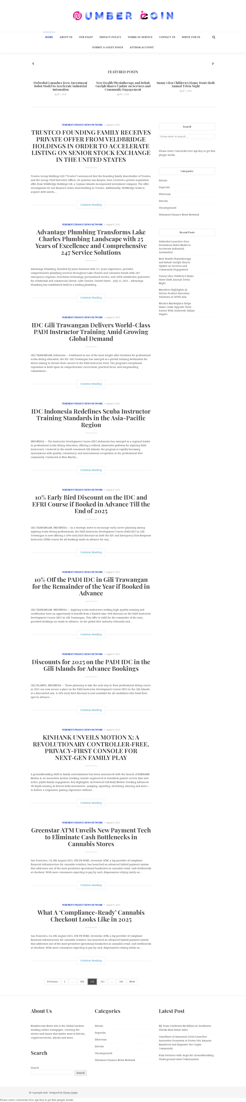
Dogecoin (164, 187)
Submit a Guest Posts (107, 47)
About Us (66, 37)
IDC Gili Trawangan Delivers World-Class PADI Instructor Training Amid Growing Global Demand (91, 331)
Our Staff (86, 37)
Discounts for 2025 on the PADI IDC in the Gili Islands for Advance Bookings (91, 665)
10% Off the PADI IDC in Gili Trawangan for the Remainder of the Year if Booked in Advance (91, 586)
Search (35, 1067)
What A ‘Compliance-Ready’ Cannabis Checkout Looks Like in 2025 (91, 915)
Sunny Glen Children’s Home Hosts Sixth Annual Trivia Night (186, 84)
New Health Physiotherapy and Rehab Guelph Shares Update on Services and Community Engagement (123, 86)
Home (49, 37)
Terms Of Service (140, 37)
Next (132, 981)
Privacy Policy (110, 37)
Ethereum (165, 194)
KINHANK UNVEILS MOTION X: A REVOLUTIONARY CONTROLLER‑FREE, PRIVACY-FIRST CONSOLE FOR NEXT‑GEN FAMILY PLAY (91, 747)
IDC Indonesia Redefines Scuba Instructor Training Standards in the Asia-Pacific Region (91, 418)
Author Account (142, 47)
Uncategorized (167, 207)
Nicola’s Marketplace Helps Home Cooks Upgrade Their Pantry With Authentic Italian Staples (177, 309)
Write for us (191, 37)
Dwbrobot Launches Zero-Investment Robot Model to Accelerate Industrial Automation (60, 86)
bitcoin (163, 180)
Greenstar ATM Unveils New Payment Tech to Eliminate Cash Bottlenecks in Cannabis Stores (91, 836)
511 (102, 981)
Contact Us (167, 37)
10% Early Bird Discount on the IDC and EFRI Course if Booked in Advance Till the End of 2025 (91, 504)
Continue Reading (91, 204)
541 (121, 981)
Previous (52, 981)
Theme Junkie (70, 1092)
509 (82, 981)
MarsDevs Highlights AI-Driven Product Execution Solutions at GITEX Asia (174, 293)
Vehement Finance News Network (82, 125)
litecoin (163, 201)
